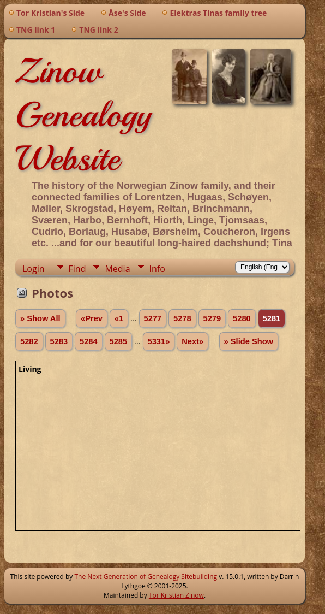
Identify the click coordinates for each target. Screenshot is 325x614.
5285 (119, 341)
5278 (182, 318)
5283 (59, 341)
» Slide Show (248, 341)
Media (117, 269)
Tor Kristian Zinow (176, 595)
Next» (192, 341)
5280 (242, 318)
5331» (159, 341)
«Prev (92, 318)
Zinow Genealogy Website (83, 114)
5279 (212, 318)
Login (33, 269)
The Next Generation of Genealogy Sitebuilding (145, 576)
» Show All (40, 318)
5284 (89, 341)
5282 (29, 341)
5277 (153, 318)
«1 (119, 318)
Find (77, 269)
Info (157, 269)
